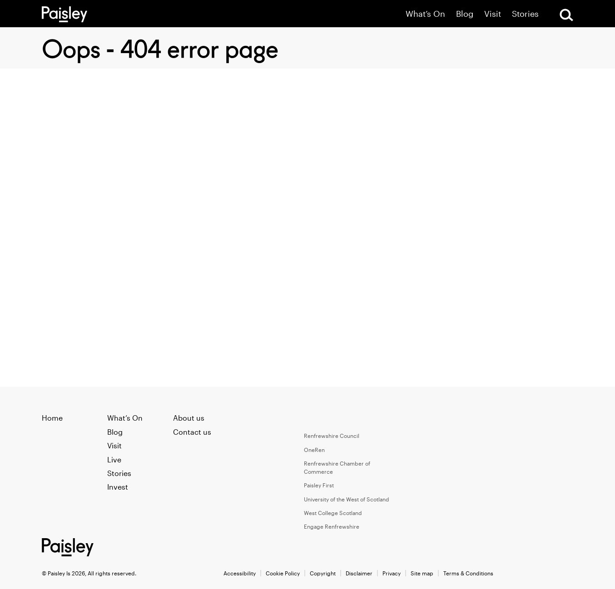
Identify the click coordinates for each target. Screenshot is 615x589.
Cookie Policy (283, 573)
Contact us (192, 431)
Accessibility (239, 573)
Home (52, 417)
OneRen (314, 450)
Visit (492, 14)
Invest (117, 486)
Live (114, 459)
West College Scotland (333, 513)
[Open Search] (566, 15)
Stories (525, 14)
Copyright (323, 573)
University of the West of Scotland (346, 499)
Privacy (391, 573)
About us (188, 417)
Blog (464, 14)
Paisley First (319, 485)
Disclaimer (359, 573)
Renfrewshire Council (331, 435)
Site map (422, 573)
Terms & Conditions (468, 573)
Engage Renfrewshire (331, 526)
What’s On (425, 14)
